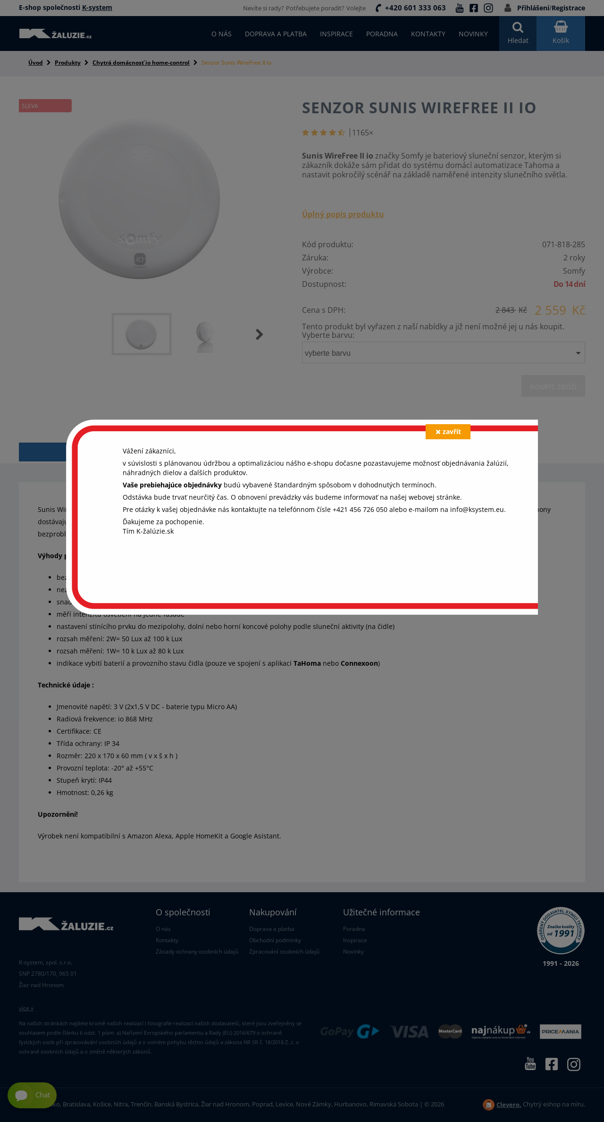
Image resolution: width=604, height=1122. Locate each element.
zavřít (448, 431)
